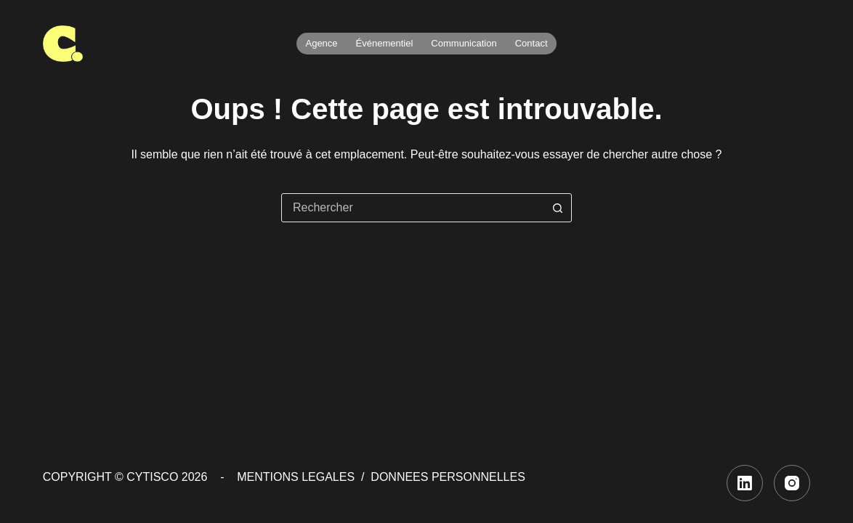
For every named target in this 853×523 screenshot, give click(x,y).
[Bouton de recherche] (557, 208)
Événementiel (384, 43)
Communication (463, 43)
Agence (321, 43)
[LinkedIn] (745, 483)
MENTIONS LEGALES (296, 477)
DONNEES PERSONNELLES (448, 477)
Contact (531, 43)
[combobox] (412, 207)
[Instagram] (792, 483)
